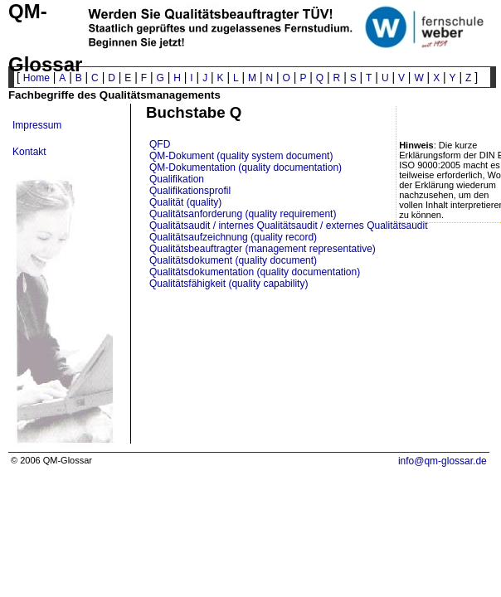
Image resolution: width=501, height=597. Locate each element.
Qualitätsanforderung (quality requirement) (242, 214)
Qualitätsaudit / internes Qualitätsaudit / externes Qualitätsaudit (288, 225)
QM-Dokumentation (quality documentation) (245, 167)
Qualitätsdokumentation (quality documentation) (254, 272)
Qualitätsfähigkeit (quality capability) (228, 283)
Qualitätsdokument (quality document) (233, 260)
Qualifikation (176, 179)
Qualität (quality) (185, 202)
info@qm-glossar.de (442, 461)
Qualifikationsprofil (190, 191)
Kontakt (29, 152)
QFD (159, 144)
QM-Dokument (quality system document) (241, 156)
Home (36, 78)
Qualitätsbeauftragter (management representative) (262, 249)
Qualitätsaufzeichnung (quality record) (233, 237)
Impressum (36, 125)
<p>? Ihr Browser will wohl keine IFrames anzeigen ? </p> (323, 373)
